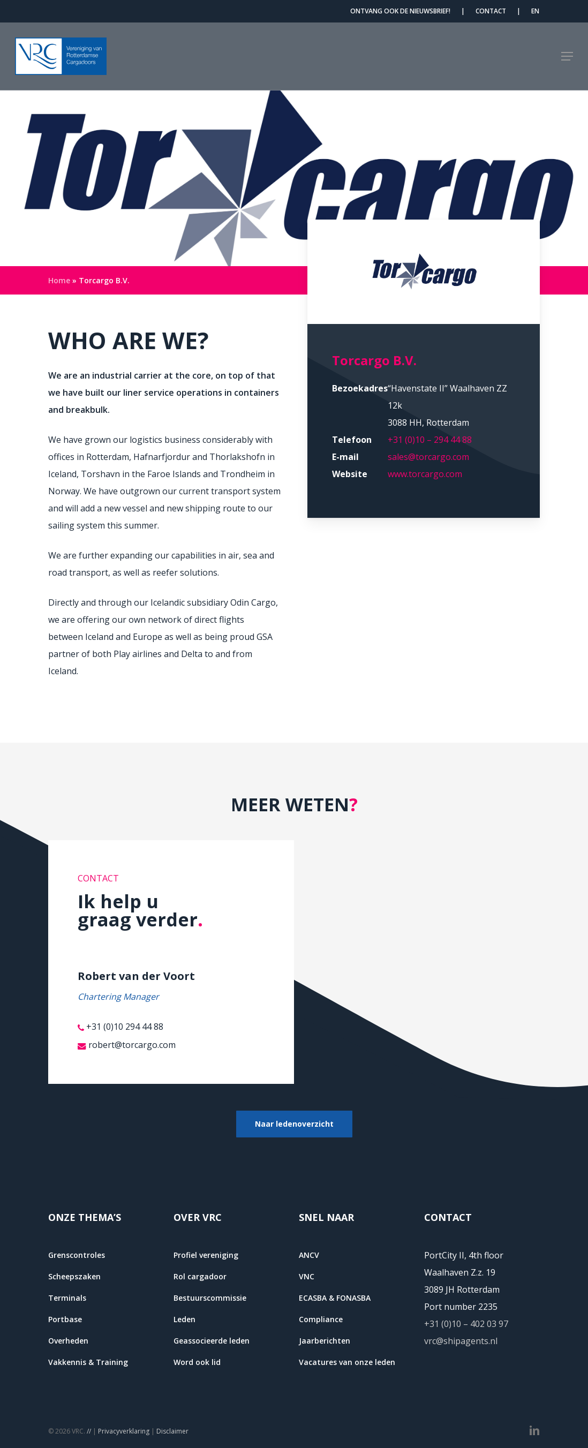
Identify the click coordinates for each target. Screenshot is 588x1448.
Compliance (321, 1319)
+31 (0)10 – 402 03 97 (466, 1324)
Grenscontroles (76, 1255)
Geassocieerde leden (212, 1341)
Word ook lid (197, 1362)
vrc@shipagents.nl (460, 1341)
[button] (567, 56)
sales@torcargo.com (428, 457)
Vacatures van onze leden (347, 1362)
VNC (306, 1276)
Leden (184, 1319)
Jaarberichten (324, 1341)
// (89, 1431)
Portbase (65, 1319)
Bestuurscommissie (210, 1298)
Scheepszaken (74, 1276)
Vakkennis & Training (88, 1362)
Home (59, 280)
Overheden (68, 1341)
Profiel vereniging (206, 1255)
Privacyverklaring (123, 1431)
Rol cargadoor (200, 1276)
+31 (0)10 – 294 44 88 (430, 440)
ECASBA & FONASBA (335, 1298)
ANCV (309, 1255)
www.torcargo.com (425, 474)
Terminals (67, 1298)
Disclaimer (172, 1431)
